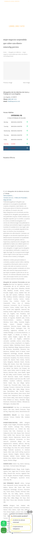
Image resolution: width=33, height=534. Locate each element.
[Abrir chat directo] (28, 512)
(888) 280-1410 (24, 1)
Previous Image (7, 82)
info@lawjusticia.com (16, 4)
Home (5, 52)
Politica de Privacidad (21, 198)
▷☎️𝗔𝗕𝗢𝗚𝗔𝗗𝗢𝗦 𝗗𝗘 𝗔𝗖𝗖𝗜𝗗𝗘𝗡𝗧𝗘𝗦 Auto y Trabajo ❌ (16, 17)
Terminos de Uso (8, 198)
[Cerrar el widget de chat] (31, 512)
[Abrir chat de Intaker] (12, 533)
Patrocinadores (7, 195)
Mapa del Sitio (7, 200)
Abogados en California (15, 52)
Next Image (26, 82)
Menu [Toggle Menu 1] (7, 31)
